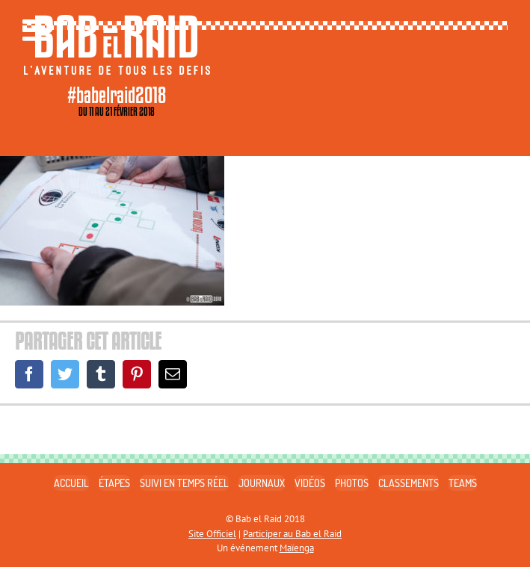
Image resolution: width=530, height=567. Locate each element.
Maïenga (297, 548)
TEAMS (463, 483)
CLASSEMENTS (408, 483)
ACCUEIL (71, 483)
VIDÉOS (310, 483)
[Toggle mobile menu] (37, 30)
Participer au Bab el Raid (292, 533)
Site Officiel (212, 533)
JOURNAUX (261, 483)
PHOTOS (352, 483)
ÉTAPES (114, 483)
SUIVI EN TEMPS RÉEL (184, 483)
